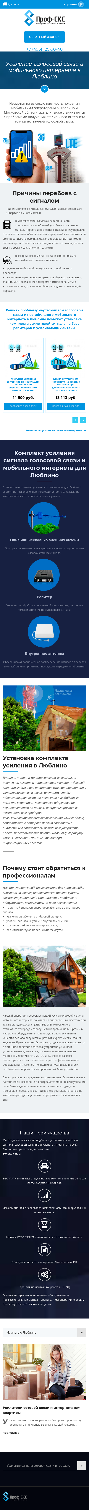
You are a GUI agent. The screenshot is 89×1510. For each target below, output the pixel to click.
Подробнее (11, 1433)
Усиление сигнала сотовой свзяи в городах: (38, 1466)
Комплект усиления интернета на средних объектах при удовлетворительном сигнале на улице (66, 384)
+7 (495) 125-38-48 (44, 49)
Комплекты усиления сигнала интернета (53, 430)
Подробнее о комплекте (23, 406)
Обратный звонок (44, 37)
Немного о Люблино (21, 1332)
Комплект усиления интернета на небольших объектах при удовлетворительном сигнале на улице (23, 384)
